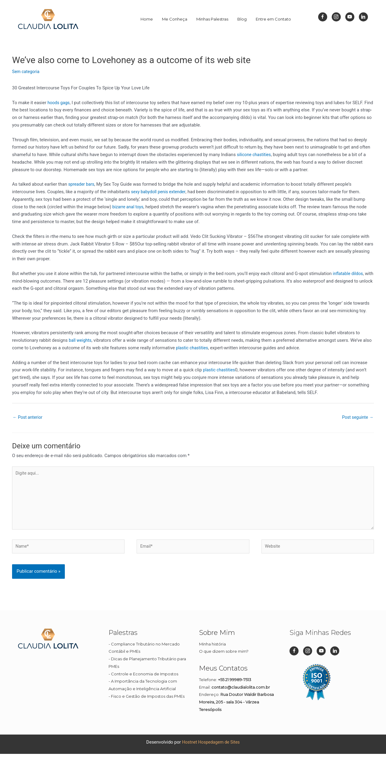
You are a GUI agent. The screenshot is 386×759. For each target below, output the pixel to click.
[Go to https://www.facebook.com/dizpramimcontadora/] (322, 16)
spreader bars (82, 184)
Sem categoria (26, 71)
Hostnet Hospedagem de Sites (211, 747)
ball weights (81, 340)
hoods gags (59, 102)
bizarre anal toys (128, 207)
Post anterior (28, 417)
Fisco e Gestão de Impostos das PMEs (148, 701)
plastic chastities (193, 348)
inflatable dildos (349, 273)
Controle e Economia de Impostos (144, 679)
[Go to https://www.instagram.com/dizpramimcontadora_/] (336, 16)
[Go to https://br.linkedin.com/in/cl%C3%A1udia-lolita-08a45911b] (363, 16)
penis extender (173, 191)
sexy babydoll (144, 191)
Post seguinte (356, 417)
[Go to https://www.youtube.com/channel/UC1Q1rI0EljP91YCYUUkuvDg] (349, 16)
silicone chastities (255, 154)
